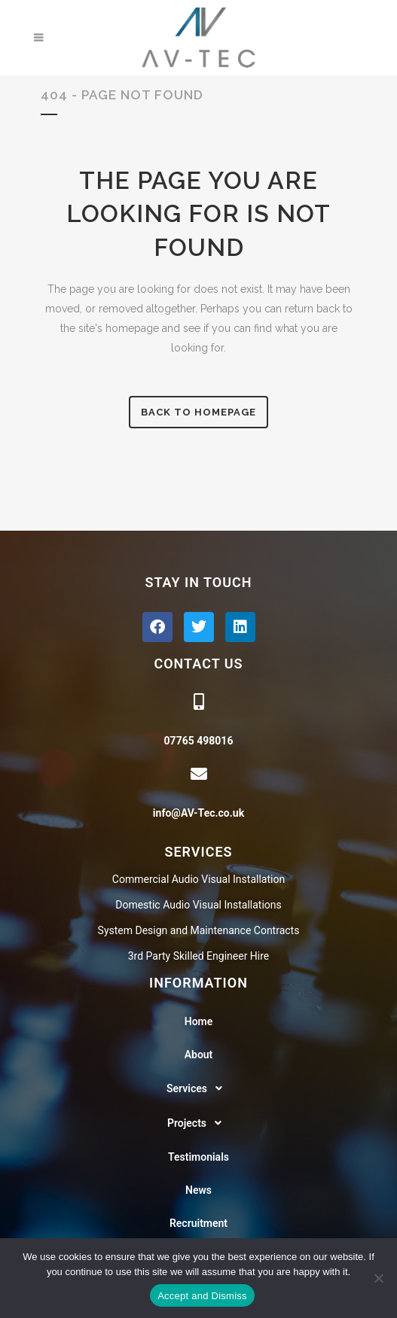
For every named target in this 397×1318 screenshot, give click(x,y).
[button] (198, 1088)
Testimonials (198, 1157)
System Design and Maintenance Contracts (199, 930)
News (198, 1190)
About (199, 1055)
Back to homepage (198, 412)
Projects (198, 1123)
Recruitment (198, 1223)
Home (199, 1021)
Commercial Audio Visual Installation (198, 879)
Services (198, 1088)
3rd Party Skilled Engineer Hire (199, 956)
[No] (378, 1278)
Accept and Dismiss (202, 1295)
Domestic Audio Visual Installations (198, 905)
